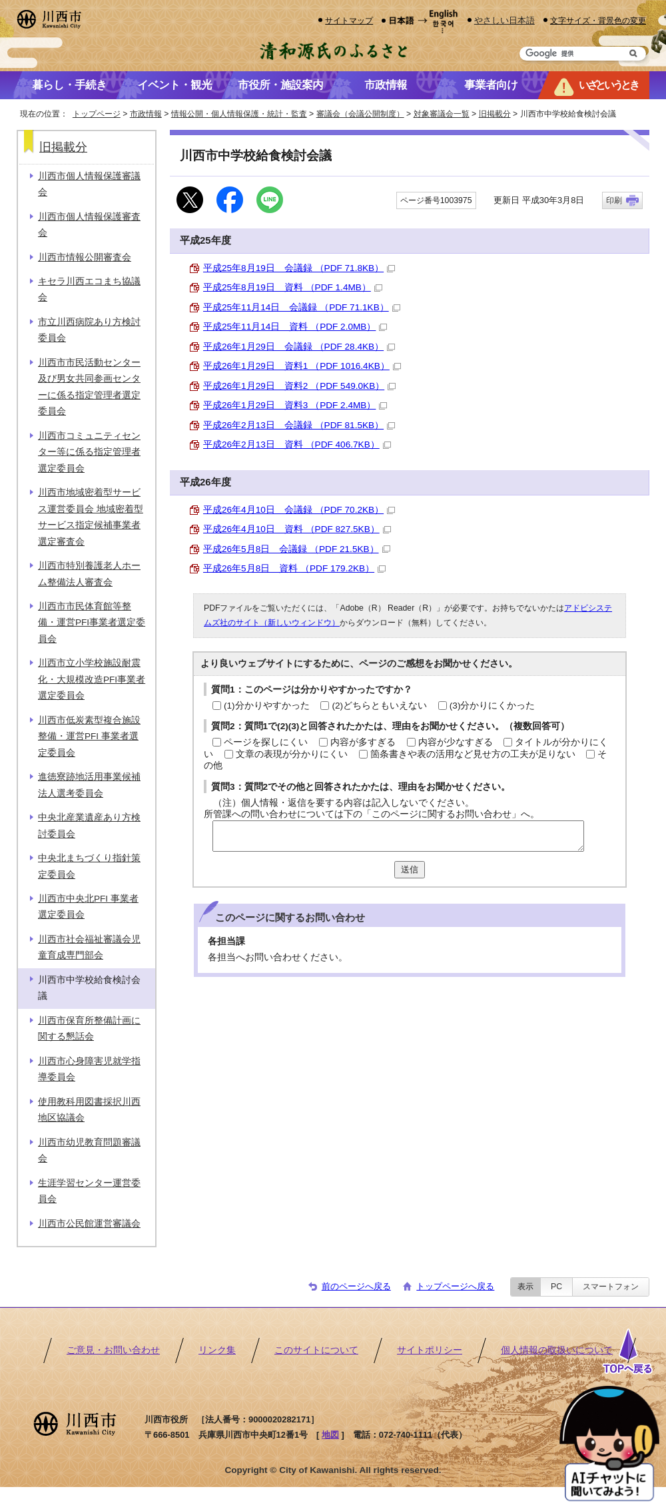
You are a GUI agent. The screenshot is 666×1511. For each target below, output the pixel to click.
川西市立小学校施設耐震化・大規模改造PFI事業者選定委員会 (91, 679)
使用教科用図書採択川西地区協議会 (89, 1110)
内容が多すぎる (363, 742)
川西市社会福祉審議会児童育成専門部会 (89, 947)
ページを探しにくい (266, 742)
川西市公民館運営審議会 (89, 1224)
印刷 (614, 200)
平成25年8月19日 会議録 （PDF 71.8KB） (299, 268)
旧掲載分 (495, 114)
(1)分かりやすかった (267, 706)
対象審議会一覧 (442, 114)
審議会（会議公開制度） (360, 114)
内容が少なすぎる (455, 742)
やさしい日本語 (504, 20)
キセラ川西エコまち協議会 (89, 289)
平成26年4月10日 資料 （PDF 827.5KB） (297, 529)
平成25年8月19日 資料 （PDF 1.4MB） (292, 287)
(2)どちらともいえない (379, 706)
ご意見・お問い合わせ (113, 1350)
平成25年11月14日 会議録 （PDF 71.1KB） (301, 307)
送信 (409, 869)
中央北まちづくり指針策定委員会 (89, 866)
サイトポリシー (429, 1350)
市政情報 (146, 114)
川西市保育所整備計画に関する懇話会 (89, 1029)
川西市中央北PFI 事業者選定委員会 (88, 907)
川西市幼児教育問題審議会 (89, 1150)
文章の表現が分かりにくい (292, 754)
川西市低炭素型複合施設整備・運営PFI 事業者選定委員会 (89, 736)
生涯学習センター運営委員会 (89, 1191)
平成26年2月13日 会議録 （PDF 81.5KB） (299, 425)
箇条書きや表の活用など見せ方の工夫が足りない (472, 754)
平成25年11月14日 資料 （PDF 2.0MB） (295, 327)
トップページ (97, 114)
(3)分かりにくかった (492, 706)
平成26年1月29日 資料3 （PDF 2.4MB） (295, 405)
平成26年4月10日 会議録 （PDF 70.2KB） (299, 510)
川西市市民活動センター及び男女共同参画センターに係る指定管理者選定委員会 (89, 387)
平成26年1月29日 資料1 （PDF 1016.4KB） (302, 366)
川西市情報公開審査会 (84, 257)
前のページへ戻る (356, 1286)
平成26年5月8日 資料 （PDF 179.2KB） (294, 568)
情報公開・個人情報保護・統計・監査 (239, 114)
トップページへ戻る (455, 1286)
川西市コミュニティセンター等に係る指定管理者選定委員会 (89, 452)
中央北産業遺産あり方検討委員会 (89, 825)
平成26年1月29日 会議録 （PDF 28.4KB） (299, 347)
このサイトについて (316, 1350)
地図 (330, 1435)
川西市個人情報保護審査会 (89, 225)
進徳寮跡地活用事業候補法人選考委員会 (89, 785)
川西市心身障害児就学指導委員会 (89, 1069)
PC (556, 1286)
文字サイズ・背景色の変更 (598, 20)
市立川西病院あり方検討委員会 (89, 330)
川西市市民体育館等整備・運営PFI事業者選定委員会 (91, 622)
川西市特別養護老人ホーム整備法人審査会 (89, 574)
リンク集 (217, 1350)
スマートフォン (611, 1286)
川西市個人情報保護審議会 (89, 184)
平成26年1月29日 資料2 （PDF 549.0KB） (299, 386)
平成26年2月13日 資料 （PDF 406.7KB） (297, 445)
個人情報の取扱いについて (557, 1350)
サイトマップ (349, 20)
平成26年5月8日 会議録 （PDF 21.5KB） (296, 549)
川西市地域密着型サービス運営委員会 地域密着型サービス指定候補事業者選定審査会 (90, 516)
